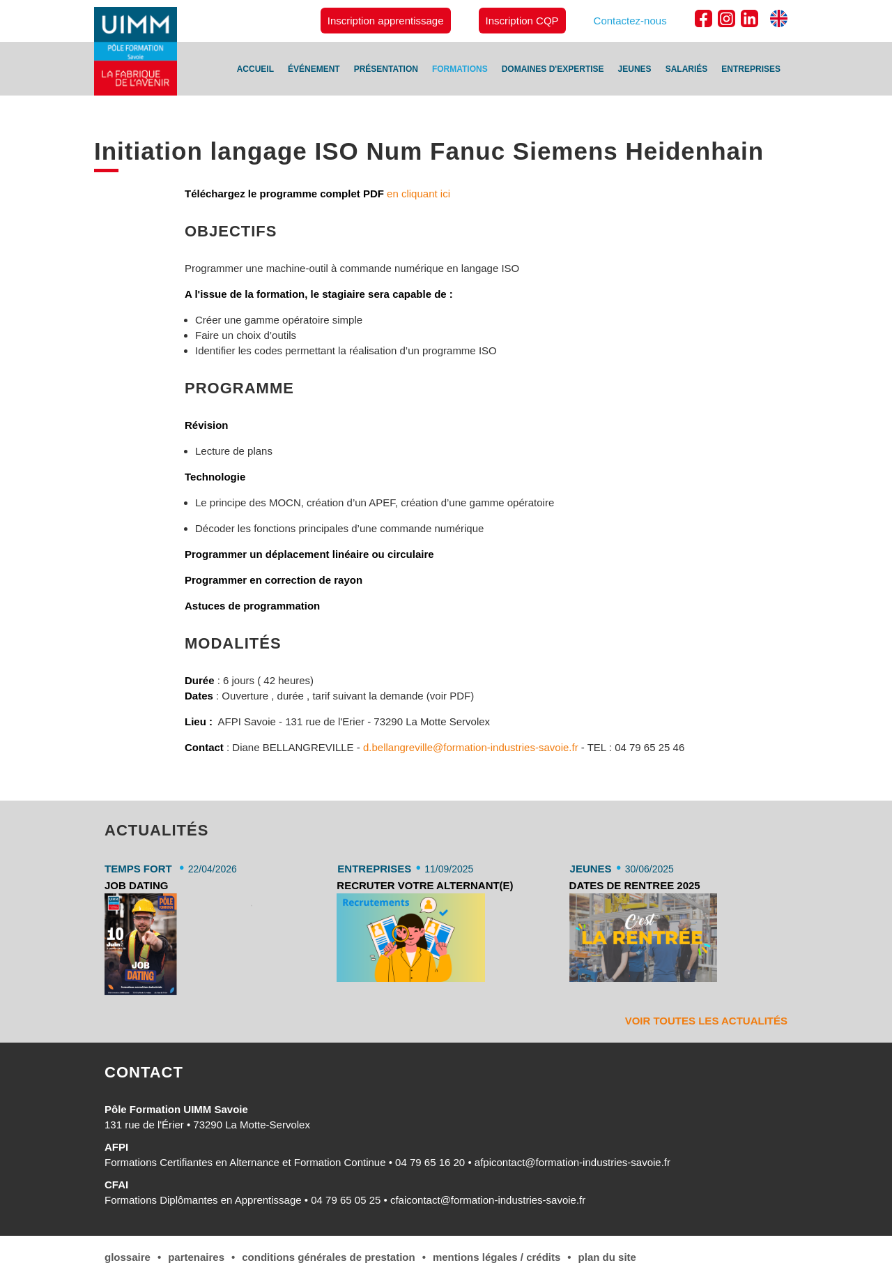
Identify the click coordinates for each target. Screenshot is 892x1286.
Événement (314, 69)
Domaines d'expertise (553, 69)
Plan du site (607, 1257)
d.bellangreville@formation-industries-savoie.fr (472, 747)
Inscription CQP (522, 21)
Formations (460, 69)
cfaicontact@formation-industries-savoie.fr (487, 1200)
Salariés (687, 69)
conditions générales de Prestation (328, 1257)
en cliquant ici (417, 193)
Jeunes (635, 69)
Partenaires (196, 1257)
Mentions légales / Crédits (496, 1257)
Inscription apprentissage (386, 21)
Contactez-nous (630, 21)
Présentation (386, 69)
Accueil (255, 69)
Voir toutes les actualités (706, 1021)
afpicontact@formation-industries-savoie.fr (572, 1162)
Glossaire (128, 1257)
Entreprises (750, 69)
